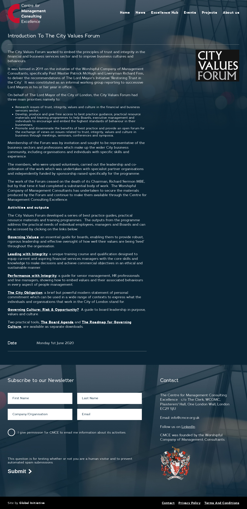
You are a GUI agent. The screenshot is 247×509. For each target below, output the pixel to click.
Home (125, 12)
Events (190, 12)
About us (231, 12)
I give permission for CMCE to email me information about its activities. (72, 432)
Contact (168, 503)
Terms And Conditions (221, 503)
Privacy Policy (189, 503)
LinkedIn (188, 426)
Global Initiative (32, 503)
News (140, 12)
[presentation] (37, 449)
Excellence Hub (164, 12)
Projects (209, 12)
